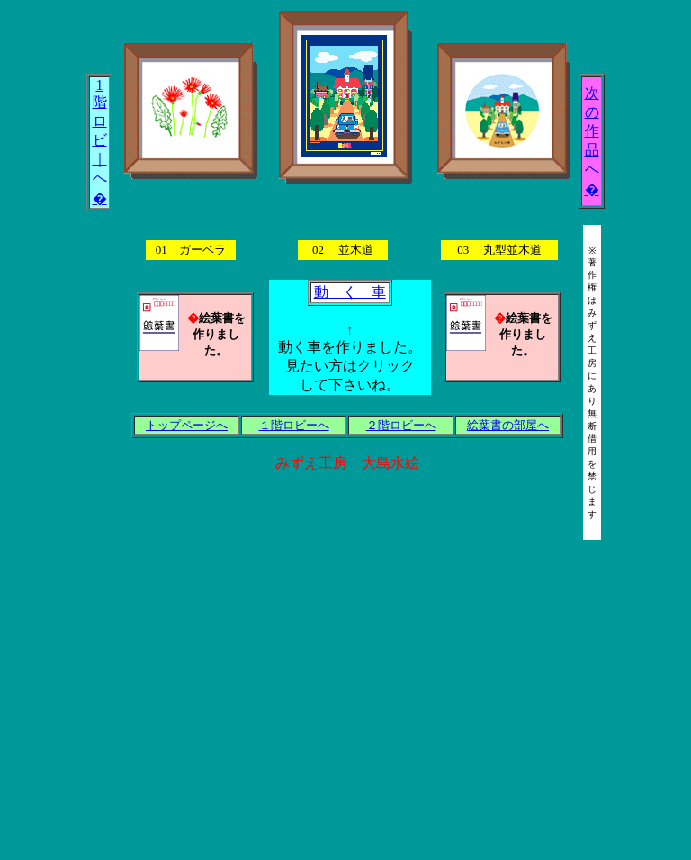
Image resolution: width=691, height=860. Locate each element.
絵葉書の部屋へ (508, 425)
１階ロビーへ (294, 425)
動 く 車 (350, 292)
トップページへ (187, 425)
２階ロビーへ (401, 425)
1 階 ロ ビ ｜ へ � (100, 141)
